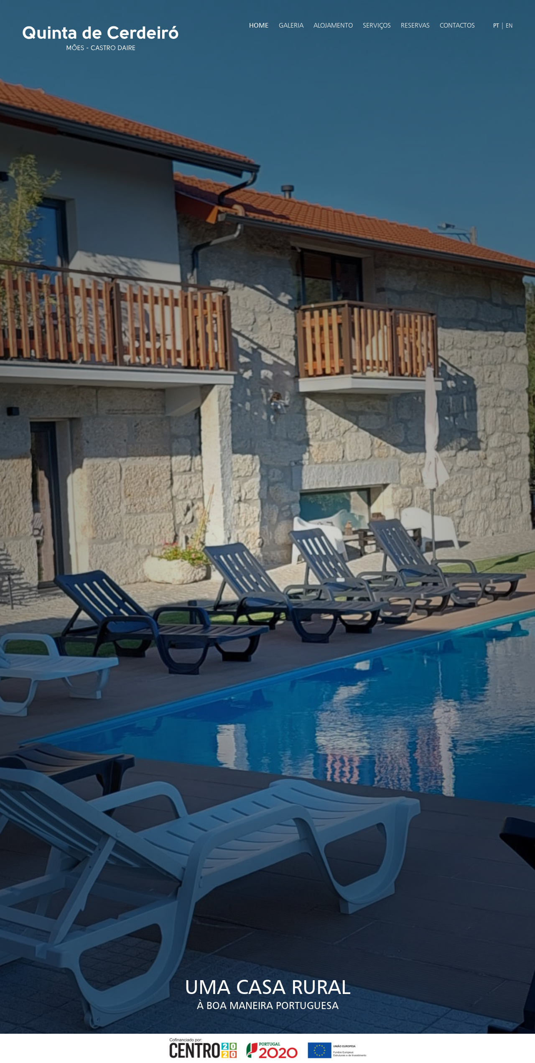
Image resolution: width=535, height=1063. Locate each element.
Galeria (291, 25)
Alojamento (333, 25)
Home (259, 25)
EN (509, 25)
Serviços (377, 25)
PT (496, 25)
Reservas (415, 25)
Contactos (457, 25)
